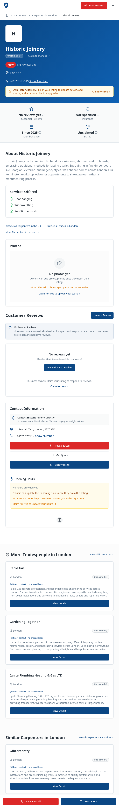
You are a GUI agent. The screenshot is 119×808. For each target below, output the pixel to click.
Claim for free (101, 91)
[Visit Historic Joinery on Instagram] (60, 520)
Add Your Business (94, 5)
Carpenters (20, 15)
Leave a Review (102, 315)
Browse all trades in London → (64, 226)
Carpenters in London (44, 15)
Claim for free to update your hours (35, 504)
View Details (59, 603)
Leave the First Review (59, 367)
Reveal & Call (60, 445)
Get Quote (59, 455)
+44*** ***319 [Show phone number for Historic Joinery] (29, 81)
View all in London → (102, 554)
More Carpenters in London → (22, 232)
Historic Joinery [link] (70, 15)
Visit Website (60, 464)
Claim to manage (39, 55)
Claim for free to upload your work (59, 293)
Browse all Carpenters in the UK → (24, 226)
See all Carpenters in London (96, 738)
